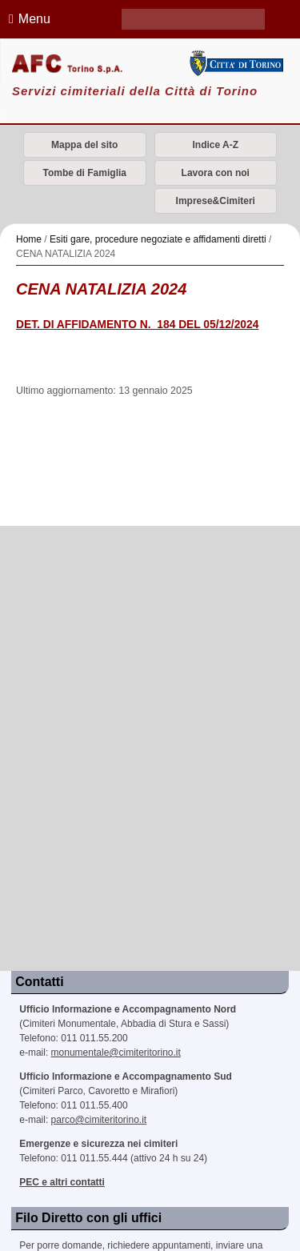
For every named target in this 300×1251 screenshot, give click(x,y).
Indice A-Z (215, 144)
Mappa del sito (84, 144)
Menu (27, 18)
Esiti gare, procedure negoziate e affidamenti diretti (158, 239)
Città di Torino (236, 63)
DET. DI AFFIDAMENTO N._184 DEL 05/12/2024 (137, 325)
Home (29, 239)
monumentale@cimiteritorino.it (116, 1052)
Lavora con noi (216, 172)
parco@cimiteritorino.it (99, 1119)
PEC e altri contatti (62, 1182)
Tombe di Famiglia (84, 172)
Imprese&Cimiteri (215, 200)
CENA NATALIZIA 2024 (101, 289)
